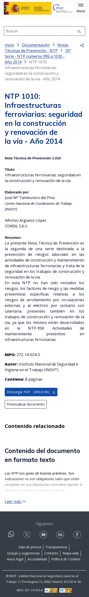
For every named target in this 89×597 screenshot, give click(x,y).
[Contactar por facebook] (77, 534)
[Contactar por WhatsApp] (11, 536)
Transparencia (56, 547)
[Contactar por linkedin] (60, 534)
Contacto (51, 553)
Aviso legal (15, 559)
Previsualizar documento (26, 404)
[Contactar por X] (27, 534)
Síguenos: (44, 523)
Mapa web (71, 553)
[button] (80, 8)
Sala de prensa (30, 547)
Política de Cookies (65, 559)
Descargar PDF (31, 392)
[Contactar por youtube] (44, 534)
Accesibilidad (37, 559)
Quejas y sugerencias (23, 553)
